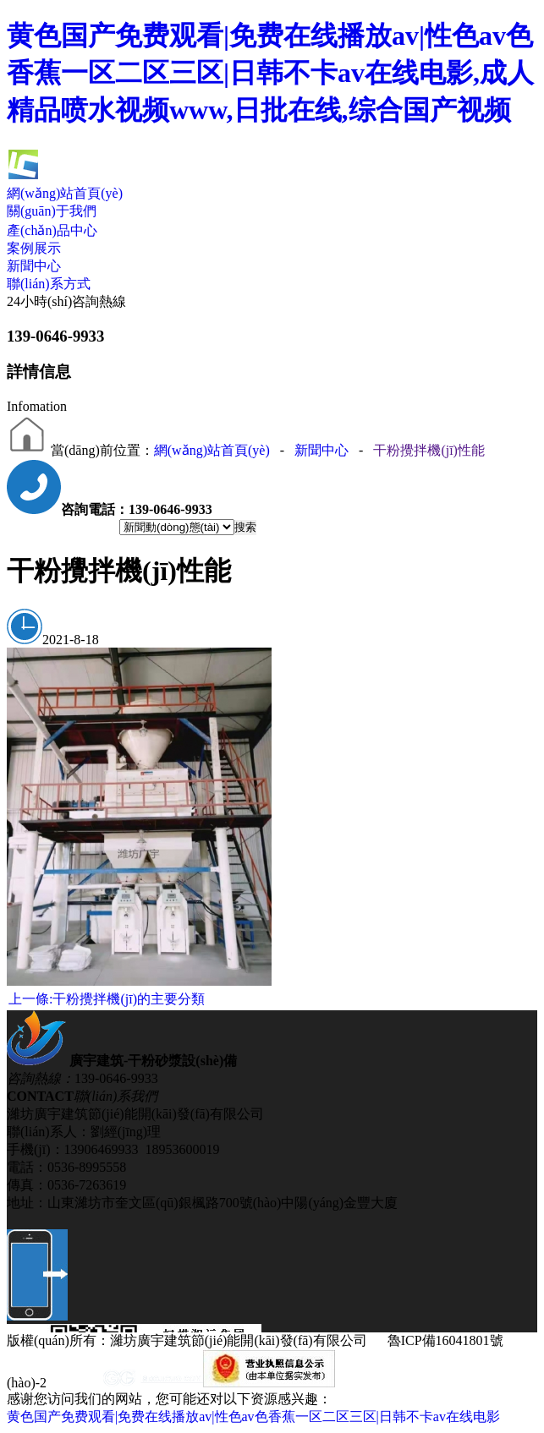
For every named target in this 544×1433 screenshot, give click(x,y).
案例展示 (34, 248)
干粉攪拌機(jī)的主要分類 (106, 999)
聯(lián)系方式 (49, 283)
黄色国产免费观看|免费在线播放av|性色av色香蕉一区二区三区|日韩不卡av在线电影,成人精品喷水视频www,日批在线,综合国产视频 (270, 72)
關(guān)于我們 (51, 211)
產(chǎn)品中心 (52, 230)
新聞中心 (34, 266)
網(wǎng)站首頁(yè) (65, 193)
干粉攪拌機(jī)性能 (429, 450)
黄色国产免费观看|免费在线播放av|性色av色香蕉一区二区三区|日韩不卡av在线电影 (253, 1416)
